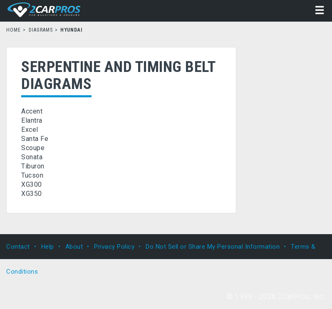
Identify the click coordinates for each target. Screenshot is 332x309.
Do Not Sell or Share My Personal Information (213, 246)
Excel (29, 129)
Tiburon (33, 166)
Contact (18, 246)
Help (47, 246)
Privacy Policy (114, 246)
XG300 (31, 184)
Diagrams (41, 30)
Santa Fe (34, 139)
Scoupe (33, 148)
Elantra (31, 120)
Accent (31, 111)
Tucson (32, 175)
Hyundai (71, 30)
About (74, 246)
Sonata (31, 157)
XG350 (31, 194)
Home (13, 30)
